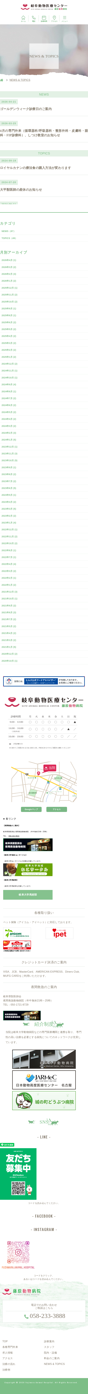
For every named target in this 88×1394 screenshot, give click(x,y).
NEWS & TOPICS (54, 1364)
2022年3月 (9, 571)
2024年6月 (9, 405)
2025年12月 (9, 288)
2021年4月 (9, 633)
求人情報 (7, 1352)
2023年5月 (9, 495)
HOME (1, 80)
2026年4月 (9, 260)
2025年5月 (9, 329)
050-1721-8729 (20, 1004)
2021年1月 (9, 647)
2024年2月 (9, 433)
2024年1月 (9, 439)
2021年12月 (9, 591)
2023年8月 (9, 474)
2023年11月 (9, 453)
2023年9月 (9, 467)
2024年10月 (9, 377)
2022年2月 (9, 578)
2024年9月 (9, 384)
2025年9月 (9, 308)
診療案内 (49, 1341)
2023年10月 (9, 460)
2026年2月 (9, 274)
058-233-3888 (47, 1316)
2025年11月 (9, 294)
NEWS (9, 231)
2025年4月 (9, 336)
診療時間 (44, 18)
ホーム (23, 18)
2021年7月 (9, 619)
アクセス (54, 18)
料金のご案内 (52, 1358)
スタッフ (49, 1347)
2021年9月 (9, 605)
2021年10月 (9, 598)
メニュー (64, 18)
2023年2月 (9, 516)
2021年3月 (9, 640)
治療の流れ (8, 1364)
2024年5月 (9, 412)
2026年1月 (9, 281)
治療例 (6, 1369)
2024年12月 (9, 364)
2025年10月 (9, 301)
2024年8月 (9, 391)
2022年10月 (9, 543)
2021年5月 (9, 626)
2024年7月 (9, 398)
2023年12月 (9, 446)
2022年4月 (9, 564)
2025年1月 (9, 357)
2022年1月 (9, 585)
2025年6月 (9, 322)
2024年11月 (9, 370)
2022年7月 (9, 557)
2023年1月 (9, 522)
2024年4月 (9, 419)
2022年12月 (9, 529)
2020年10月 (9, 661)
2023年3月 (9, 509)
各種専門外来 (10, 1347)
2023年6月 (9, 488)
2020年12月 (9, 654)
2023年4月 (9, 502)
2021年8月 (9, 612)
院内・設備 (50, 1352)
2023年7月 (9, 481)
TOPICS (9, 238)
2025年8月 (9, 315)
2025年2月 (9, 350)
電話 (33, 18)
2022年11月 (9, 536)
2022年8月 (9, 550)
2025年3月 (9, 343)
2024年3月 (9, 426)
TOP (5, 1341)
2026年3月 (9, 267)
